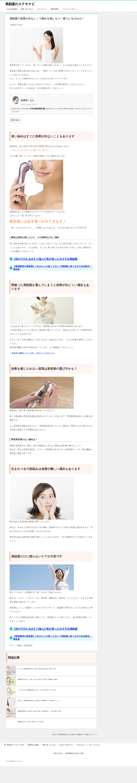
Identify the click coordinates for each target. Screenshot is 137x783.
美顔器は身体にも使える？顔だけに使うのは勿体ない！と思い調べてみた (40, 711)
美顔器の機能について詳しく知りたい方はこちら (33, 353)
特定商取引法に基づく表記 (75, 753)
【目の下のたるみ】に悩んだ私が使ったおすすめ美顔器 (45, 259)
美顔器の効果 (28, 645)
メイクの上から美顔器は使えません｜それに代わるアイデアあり (37, 690)
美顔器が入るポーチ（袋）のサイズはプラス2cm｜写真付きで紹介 (38, 679)
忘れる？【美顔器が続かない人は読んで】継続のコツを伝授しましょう (39, 700)
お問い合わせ (57, 753)
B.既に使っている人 (16, 25)
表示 (17, 120)
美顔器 (19, 645)
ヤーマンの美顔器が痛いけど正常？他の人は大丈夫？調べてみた (37, 669)
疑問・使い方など (27, 9)
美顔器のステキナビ (20, 3)
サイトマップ (41, 9)
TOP (15, 745)
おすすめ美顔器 (11, 9)
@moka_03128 (31, 104)
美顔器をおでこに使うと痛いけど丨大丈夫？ (31, 721)
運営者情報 (54, 9)
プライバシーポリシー (70, 9)
